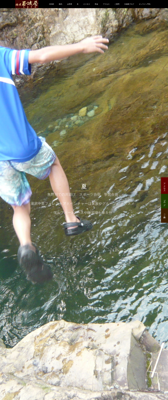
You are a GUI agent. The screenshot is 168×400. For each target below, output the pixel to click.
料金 (96, 4)
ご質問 (116, 4)
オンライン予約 (144, 4)
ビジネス (86, 4)
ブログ (164, 201)
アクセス (106, 4)
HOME (51, 4)
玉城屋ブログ (129, 4)
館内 (60, 4)
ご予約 (164, 213)
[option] (84, 200)
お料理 (69, 4)
